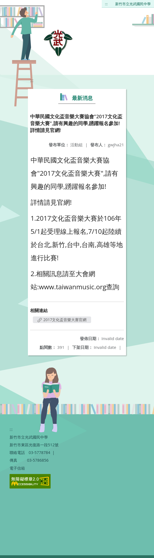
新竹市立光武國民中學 (133, 3)
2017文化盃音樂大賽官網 (62, 319)
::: (106, 3)
